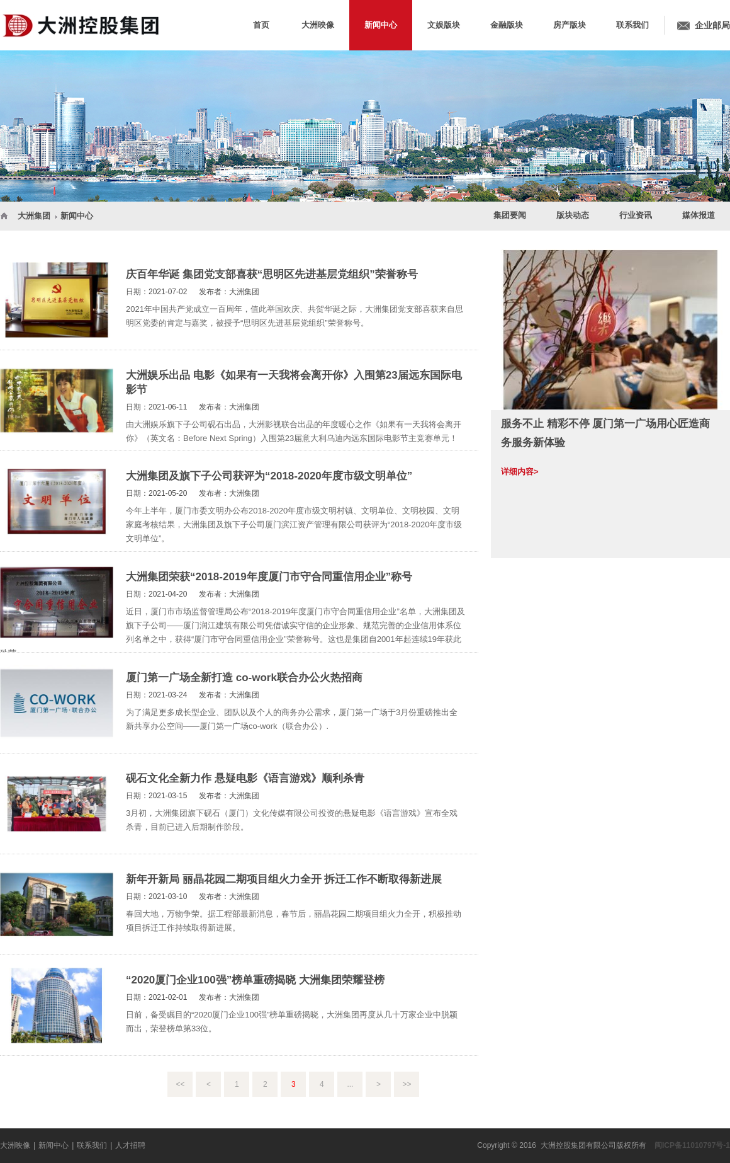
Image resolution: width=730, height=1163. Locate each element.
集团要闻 (509, 215)
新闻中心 (76, 216)
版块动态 (572, 215)
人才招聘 (130, 1145)
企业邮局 (712, 25)
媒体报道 (698, 215)
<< (180, 1084)
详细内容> (520, 471)
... (350, 1084)
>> (406, 1084)
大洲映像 (15, 1145)
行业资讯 (635, 215)
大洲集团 (34, 216)
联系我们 (92, 1145)
